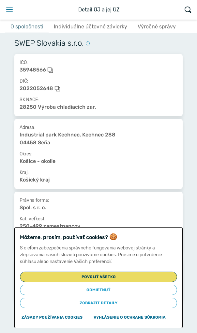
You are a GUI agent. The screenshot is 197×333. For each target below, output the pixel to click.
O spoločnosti (26, 27)
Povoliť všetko (99, 277)
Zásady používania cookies (52, 317)
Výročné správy (157, 27)
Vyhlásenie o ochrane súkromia (130, 317)
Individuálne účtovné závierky (90, 27)
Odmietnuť (98, 290)
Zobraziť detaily (98, 303)
